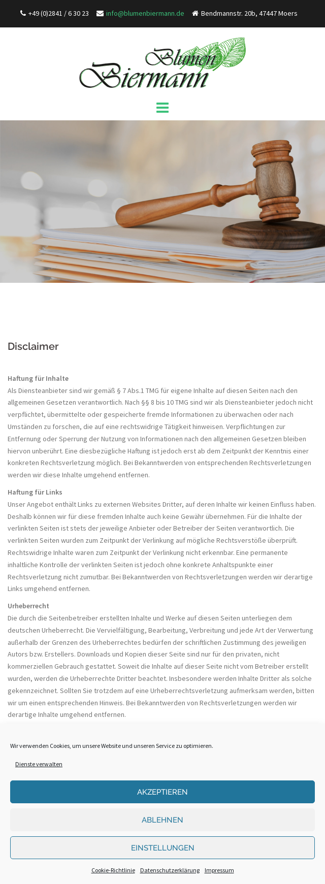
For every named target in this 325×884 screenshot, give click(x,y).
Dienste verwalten (38, 764)
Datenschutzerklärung (170, 870)
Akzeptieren (162, 792)
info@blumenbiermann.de (145, 13)
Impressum (219, 870)
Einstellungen (162, 848)
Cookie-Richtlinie (113, 870)
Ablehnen (162, 820)
